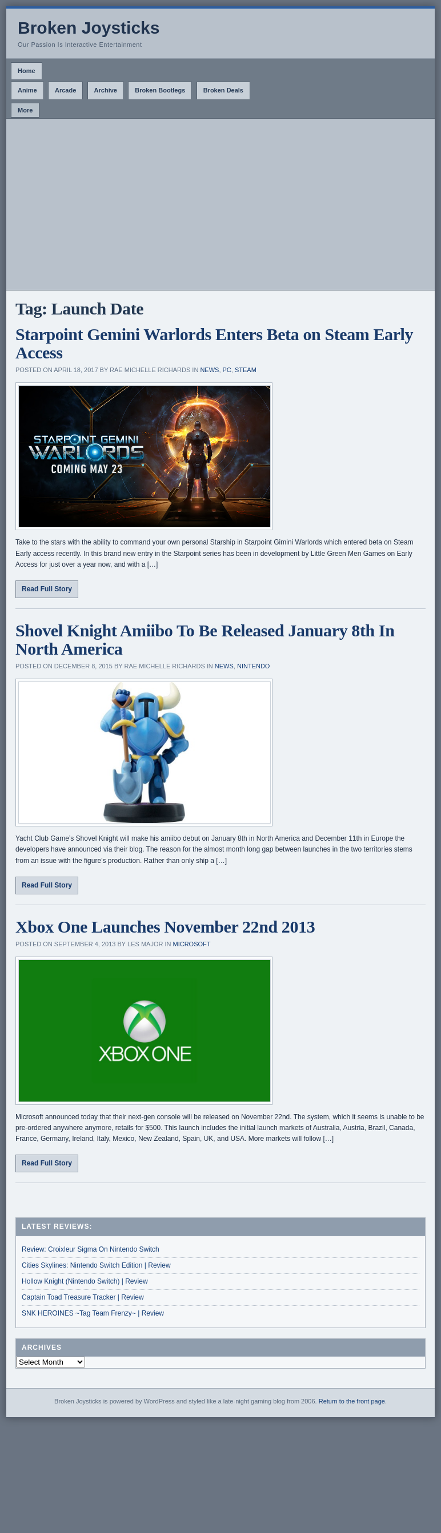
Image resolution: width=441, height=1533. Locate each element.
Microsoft (192, 944)
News (209, 369)
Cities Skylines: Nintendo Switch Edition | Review (96, 1265)
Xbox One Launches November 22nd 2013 (165, 926)
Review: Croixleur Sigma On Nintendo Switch (90, 1249)
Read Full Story (47, 589)
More (25, 110)
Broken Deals (223, 90)
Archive (105, 90)
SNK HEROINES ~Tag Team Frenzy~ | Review (93, 1313)
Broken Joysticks (88, 27)
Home (26, 70)
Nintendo (253, 666)
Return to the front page (352, 1401)
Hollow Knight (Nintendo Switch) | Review (85, 1281)
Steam (245, 369)
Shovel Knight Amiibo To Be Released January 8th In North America (204, 639)
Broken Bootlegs (160, 90)
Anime (27, 90)
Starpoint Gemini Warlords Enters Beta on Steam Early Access (214, 343)
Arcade (65, 90)
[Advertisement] (220, 204)
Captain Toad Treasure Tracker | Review (83, 1297)
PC (227, 369)
